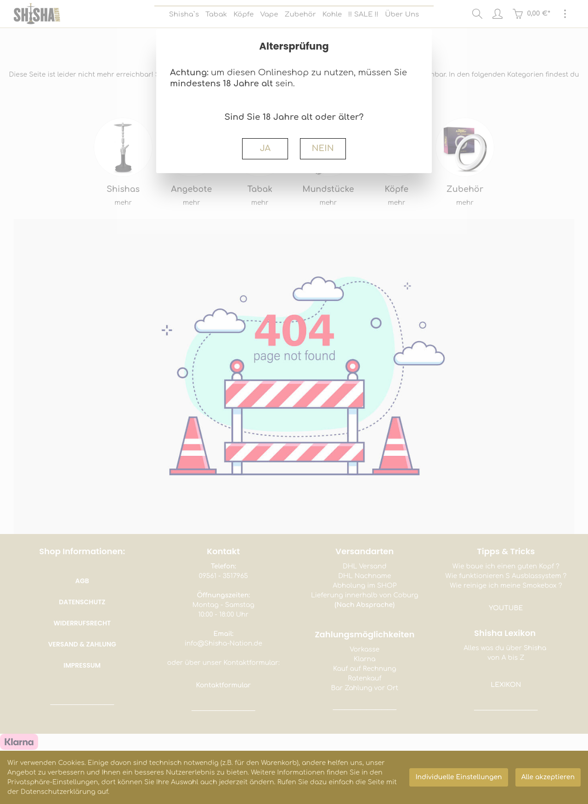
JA (265, 148)
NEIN (322, 148)
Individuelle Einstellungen (458, 777)
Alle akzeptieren (548, 777)
